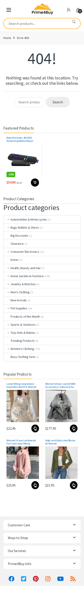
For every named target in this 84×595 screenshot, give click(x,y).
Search (73, 23)
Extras (11, 260)
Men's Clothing (17, 292)
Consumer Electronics (21, 252)
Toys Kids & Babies (19, 333)
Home (7, 38)
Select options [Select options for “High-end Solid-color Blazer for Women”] (73, 485)
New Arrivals (15, 300)
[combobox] (35, 23)
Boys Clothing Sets (19, 357)
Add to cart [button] (35, 182)
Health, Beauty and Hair (22, 268)
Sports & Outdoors (19, 325)
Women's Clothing (19, 349)
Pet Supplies (15, 308)
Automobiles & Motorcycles (25, 219)
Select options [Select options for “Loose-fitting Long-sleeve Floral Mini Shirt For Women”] (35, 429)
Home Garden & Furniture (24, 276)
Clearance (14, 244)
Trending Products (19, 341)
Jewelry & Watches (20, 284)
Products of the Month (22, 316)
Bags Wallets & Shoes (21, 227)
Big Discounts (16, 236)
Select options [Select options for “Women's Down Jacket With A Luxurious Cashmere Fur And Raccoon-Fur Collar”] (73, 429)
